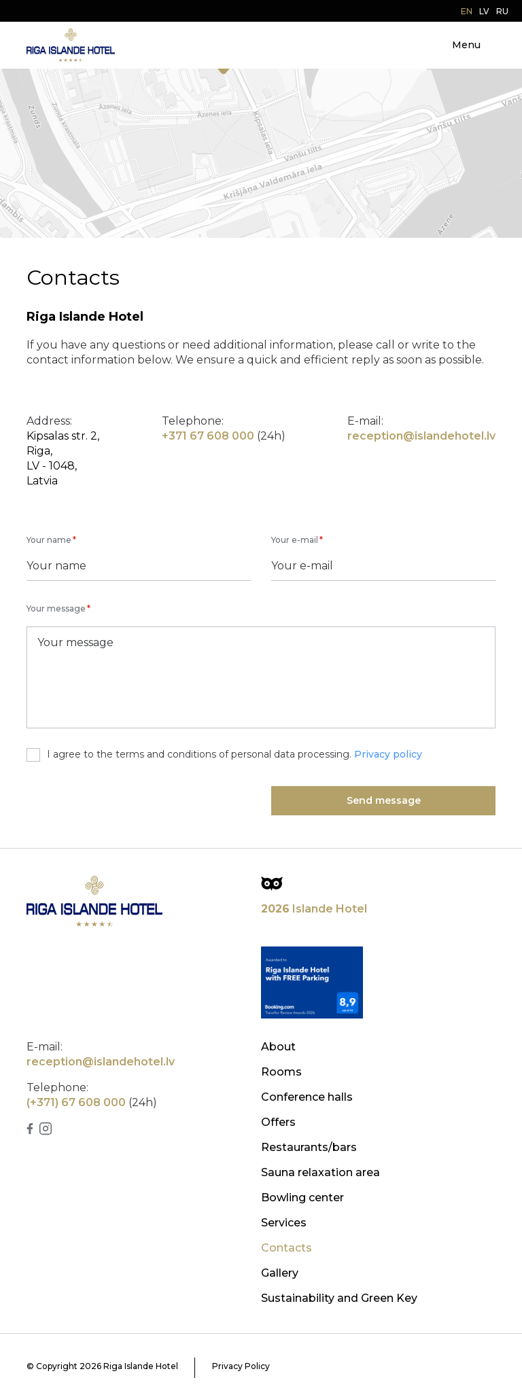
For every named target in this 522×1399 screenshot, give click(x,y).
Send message (384, 800)
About (278, 1046)
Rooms (281, 1071)
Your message (56, 608)
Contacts (286, 1247)
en (466, 11)
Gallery (279, 1273)
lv (484, 11)
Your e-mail (294, 540)
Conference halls (307, 1097)
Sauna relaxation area (320, 1172)
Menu (466, 45)
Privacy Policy (241, 1366)
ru (502, 11)
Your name (49, 540)
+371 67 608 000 (208, 435)
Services (284, 1222)
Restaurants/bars (309, 1147)
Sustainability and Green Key (339, 1298)
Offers (278, 1122)
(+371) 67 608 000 (76, 1102)
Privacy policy (388, 754)
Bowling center (302, 1197)
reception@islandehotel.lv (421, 435)
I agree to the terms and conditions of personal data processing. (224, 754)
